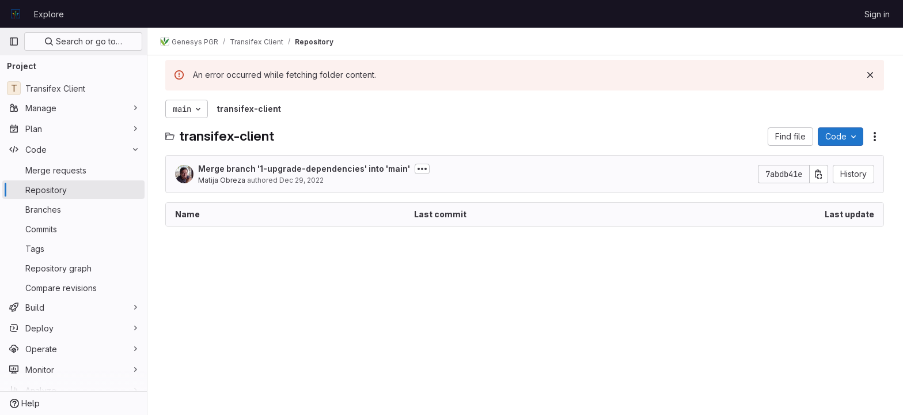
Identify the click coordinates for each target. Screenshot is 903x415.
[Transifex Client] (73, 88)
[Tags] (73, 248)
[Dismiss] (871, 75)
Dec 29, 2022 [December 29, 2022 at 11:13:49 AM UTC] (302, 180)
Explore (49, 14)
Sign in (877, 14)
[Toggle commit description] (422, 169)
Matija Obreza (222, 180)
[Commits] (73, 229)
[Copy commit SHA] (819, 174)
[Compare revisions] (73, 287)
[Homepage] (15, 14)
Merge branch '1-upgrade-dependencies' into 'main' (305, 168)
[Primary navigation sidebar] (14, 41)
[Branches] (73, 209)
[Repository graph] (73, 268)
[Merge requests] (73, 170)
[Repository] (73, 189)
